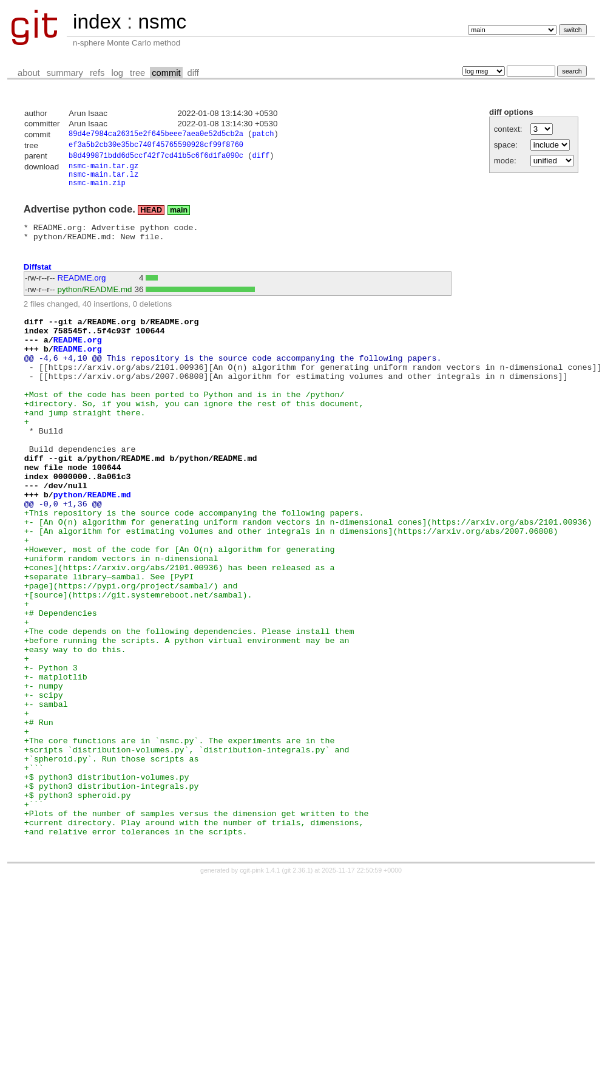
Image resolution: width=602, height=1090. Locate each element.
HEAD (151, 218)
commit (166, 73)
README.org (82, 290)
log (117, 73)
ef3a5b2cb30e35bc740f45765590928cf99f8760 (156, 146)
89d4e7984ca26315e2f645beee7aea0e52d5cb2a (156, 135)
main (179, 218)
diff (193, 73)
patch (263, 135)
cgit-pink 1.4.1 (260, 986)
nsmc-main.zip (97, 191)
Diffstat (38, 279)
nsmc (162, 21)
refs (97, 73)
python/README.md (95, 301)
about (29, 73)
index (97, 21)
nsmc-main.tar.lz (103, 180)
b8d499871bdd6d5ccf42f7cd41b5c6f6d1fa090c (156, 159)
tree (137, 73)
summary (65, 73)
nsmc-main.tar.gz (103, 170)
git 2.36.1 (297, 986)
